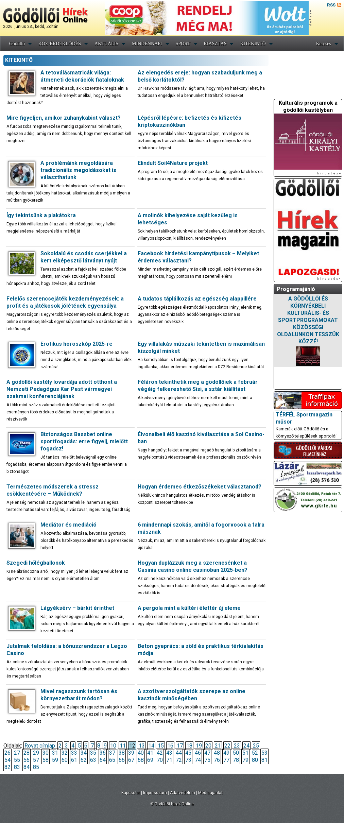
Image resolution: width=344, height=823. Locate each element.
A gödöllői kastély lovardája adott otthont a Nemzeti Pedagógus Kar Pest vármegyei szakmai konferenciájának (61, 389)
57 (36, 760)
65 (112, 760)
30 (45, 753)
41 (150, 753)
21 (218, 745)
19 (199, 745)
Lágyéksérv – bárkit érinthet (77, 608)
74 (198, 760)
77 (226, 760)
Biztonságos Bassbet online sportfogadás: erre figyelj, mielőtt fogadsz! (84, 441)
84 (26, 767)
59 (55, 760)
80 (255, 760)
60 (65, 760)
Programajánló (296, 289)
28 (26, 753)
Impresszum (155, 792)
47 (207, 753)
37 (112, 753)
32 (65, 753)
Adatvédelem (182, 792)
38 (122, 753)
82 (7, 767)
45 (188, 753)
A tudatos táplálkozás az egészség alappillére (197, 298)
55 (17, 760)
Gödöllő (17, 43)
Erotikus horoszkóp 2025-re (76, 344)
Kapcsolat (130, 792)
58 (45, 760)
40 (141, 753)
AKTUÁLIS (106, 43)
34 (84, 753)
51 (245, 753)
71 (169, 760)
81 (264, 760)
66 (122, 760)
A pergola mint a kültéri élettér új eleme (189, 608)
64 (103, 760)
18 (189, 745)
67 (131, 760)
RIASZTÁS (215, 43)
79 (245, 760)
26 (7, 753)
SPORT (183, 43)
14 (151, 745)
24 (246, 745)
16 (170, 745)
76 (217, 760)
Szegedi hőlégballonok (35, 563)
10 (113, 745)
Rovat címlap (39, 745)
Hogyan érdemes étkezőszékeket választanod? (199, 486)
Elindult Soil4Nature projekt (173, 163)
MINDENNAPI (147, 43)
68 (141, 760)
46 (198, 753)
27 (17, 753)
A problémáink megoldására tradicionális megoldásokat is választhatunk (78, 170)
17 (180, 745)
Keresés (323, 43)
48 (217, 753)
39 (131, 753)
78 (236, 760)
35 (93, 753)
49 (226, 753)
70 (160, 760)
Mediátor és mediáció (68, 524)
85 (36, 767)
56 (26, 760)
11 (123, 745)
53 (264, 753)
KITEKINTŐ (252, 43)
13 (142, 745)
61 (74, 760)
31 (55, 753)
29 (36, 753)
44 (179, 753)
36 (103, 753)
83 (17, 767)
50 (236, 753)
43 (169, 753)
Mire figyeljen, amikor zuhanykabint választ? (63, 118)
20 (208, 745)
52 (255, 753)
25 (256, 745)
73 (188, 760)
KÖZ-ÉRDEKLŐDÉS (59, 43)
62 (84, 760)
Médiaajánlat (210, 792)
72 (179, 760)
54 (7, 760)
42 (160, 753)
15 (161, 745)
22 (227, 745)
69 (150, 760)
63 (93, 760)
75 (207, 760)
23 (237, 745)
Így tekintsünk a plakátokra (41, 215)
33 (74, 753)
